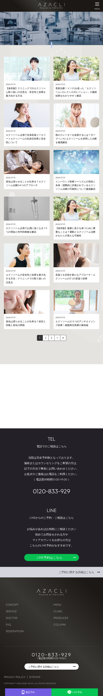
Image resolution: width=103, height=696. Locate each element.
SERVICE (11, 611)
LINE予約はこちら (49, 557)
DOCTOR (11, 618)
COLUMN (59, 624)
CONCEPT (12, 604)
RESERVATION (15, 631)
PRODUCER (61, 618)
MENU (57, 604)
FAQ (8, 624)
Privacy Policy (14, 677)
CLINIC (58, 611)
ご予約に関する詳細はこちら (76, 572)
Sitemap (34, 677)
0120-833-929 (51, 491)
